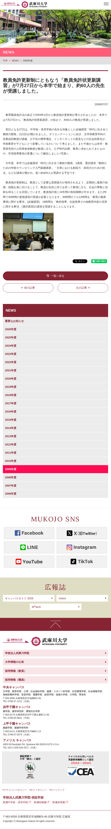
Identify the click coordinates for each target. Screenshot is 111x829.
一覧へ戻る (57, 275)
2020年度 (10, 378)
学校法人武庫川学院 (17, 653)
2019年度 (10, 386)
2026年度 (10, 329)
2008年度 (10, 477)
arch (36, 606)
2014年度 (10, 428)
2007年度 (10, 485)
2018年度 (10, 395)
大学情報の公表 (14, 661)
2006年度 (10, 493)
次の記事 (81, 287)
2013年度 (10, 436)
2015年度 (10, 419)
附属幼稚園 (40, 802)
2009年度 (10, 469)
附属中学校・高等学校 (15, 802)
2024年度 (10, 345)
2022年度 (10, 362)
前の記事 (29, 287)
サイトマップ (57, 790)
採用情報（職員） (16, 679)
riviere (62, 598)
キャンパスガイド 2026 (19, 598)
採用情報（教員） (16, 670)
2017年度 (10, 403)
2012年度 (10, 444)
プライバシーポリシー (15, 790)
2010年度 (10, 460)
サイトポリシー (39, 790)
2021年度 (10, 370)
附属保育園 (58, 802)
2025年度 (10, 337)
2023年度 (10, 353)
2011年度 (10, 452)
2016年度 (10, 411)
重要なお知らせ (14, 321)
